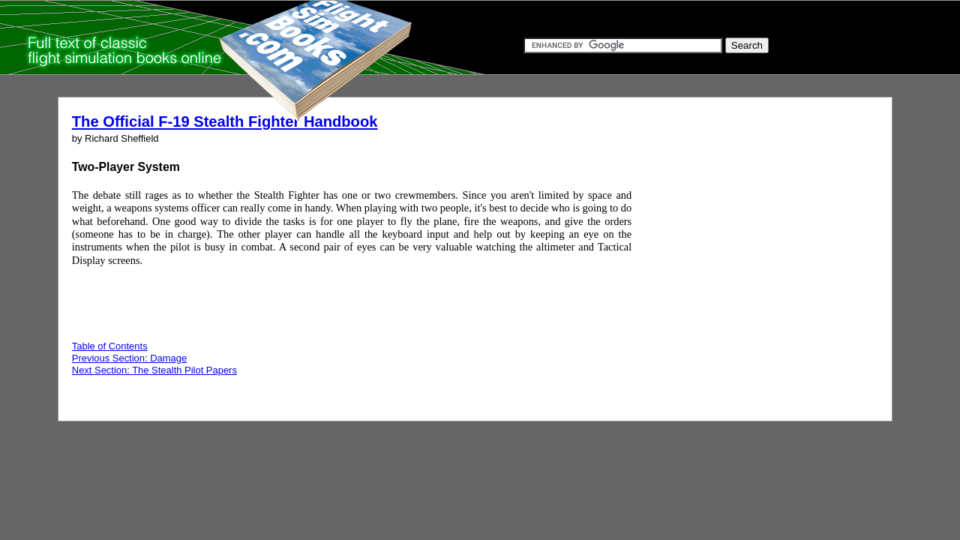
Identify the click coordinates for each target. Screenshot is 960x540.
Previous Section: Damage (129, 358)
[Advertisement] (744, 253)
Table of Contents (110, 346)
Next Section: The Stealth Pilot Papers (154, 370)
